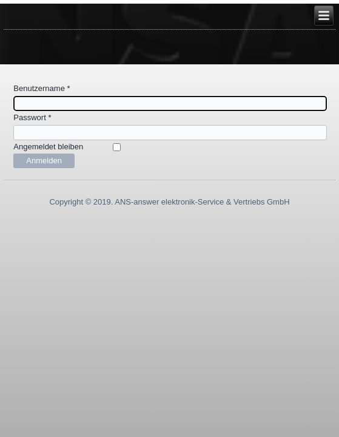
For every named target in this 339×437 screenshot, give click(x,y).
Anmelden (44, 160)
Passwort (32, 117)
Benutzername (41, 88)
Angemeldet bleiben (48, 146)
